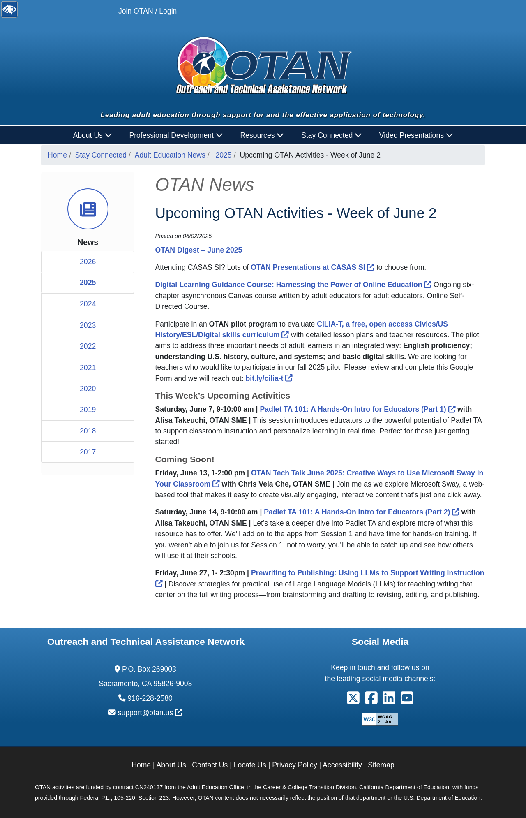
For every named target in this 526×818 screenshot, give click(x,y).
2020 (88, 389)
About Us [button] (92, 135)
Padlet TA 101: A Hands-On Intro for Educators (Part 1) (357, 409)
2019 (88, 410)
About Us (171, 765)
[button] (353, 701)
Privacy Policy (294, 765)
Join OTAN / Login (147, 11)
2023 (88, 325)
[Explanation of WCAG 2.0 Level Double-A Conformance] (380, 719)
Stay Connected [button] (331, 135)
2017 (88, 452)
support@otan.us (150, 713)
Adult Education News (170, 155)
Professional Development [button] (176, 135)
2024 (88, 304)
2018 (88, 431)
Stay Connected (101, 155)
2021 (88, 368)
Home (57, 155)
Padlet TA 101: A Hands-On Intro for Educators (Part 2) (361, 512)
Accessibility (342, 765)
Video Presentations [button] (416, 135)
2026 (88, 261)
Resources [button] (262, 135)
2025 (224, 155)
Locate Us (250, 765)
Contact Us (210, 765)
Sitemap (381, 765)
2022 (88, 346)
